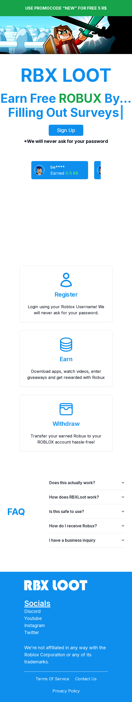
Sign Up (66, 130)
